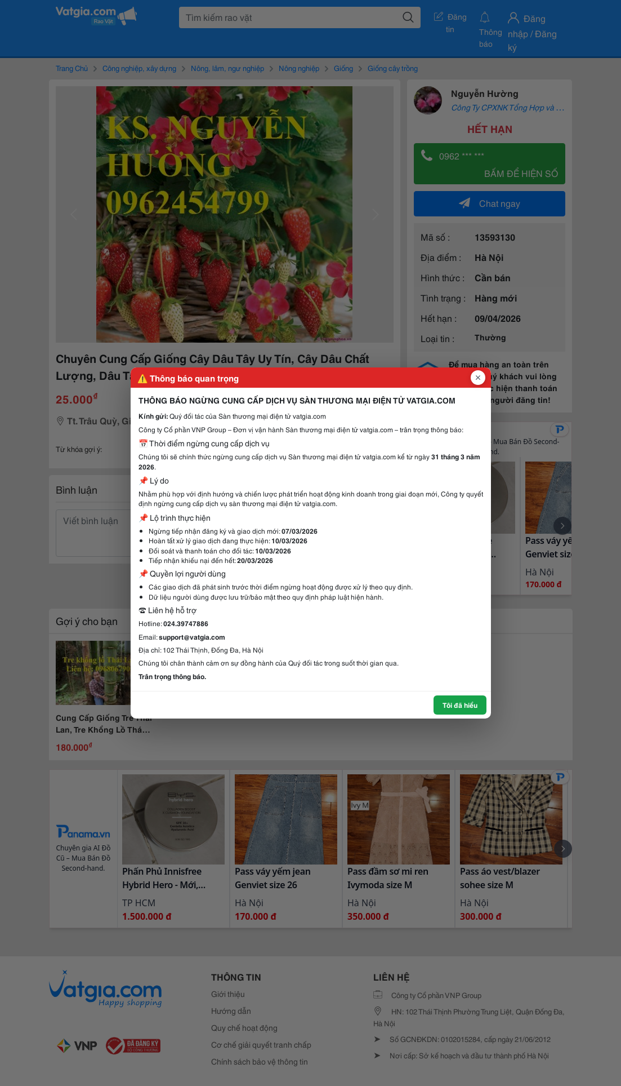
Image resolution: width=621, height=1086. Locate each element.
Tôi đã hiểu (460, 705)
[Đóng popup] (478, 377)
